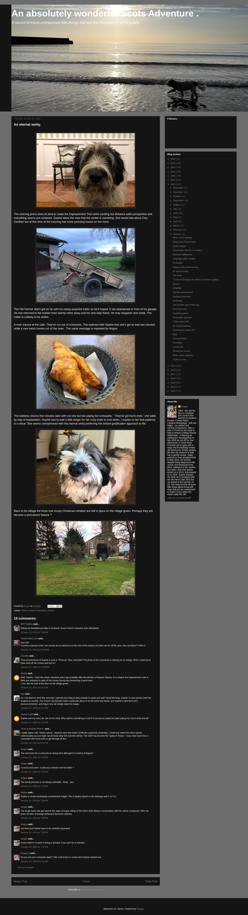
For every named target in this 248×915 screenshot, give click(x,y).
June (175, 213)
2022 (173, 176)
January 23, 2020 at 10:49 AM (35, 649)
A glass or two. (180, 359)
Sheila (24, 673)
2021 (173, 180)
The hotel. (177, 275)
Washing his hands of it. (184, 330)
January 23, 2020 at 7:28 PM (34, 818)
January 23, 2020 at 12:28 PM (35, 667)
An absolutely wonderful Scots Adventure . (105, 13)
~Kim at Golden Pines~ (32, 729)
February (177, 230)
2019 (173, 366)
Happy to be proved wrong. (185, 267)
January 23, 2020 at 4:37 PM (34, 722)
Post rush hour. (180, 309)
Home (86, 881)
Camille (24, 656)
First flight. (178, 342)
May (175, 217)
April (175, 221)
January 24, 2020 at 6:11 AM (34, 861)
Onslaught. (178, 263)
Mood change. (179, 246)
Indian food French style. (184, 242)
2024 (173, 167)
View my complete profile (179, 498)
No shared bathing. (182, 326)
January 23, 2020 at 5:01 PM (34, 743)
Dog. (175, 334)
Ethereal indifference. (183, 254)
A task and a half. (181, 321)
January (177, 234)
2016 (173, 378)
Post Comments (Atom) (92, 889)
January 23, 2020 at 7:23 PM (34, 757)
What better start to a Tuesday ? (188, 250)
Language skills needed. (184, 258)
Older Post (151, 881)
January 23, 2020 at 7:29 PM (34, 832)
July (175, 209)
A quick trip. (178, 347)
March (176, 225)
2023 (173, 171)
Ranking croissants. (182, 296)
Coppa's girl (27, 714)
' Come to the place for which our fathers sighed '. (196, 279)
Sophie (50, 610)
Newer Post (20, 881)
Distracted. (178, 300)
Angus (24, 749)
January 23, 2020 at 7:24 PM (34, 772)
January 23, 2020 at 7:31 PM (34, 847)
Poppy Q (25, 853)
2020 (173, 184)
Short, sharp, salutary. (183, 355)
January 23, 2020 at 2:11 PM (34, 687)
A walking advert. (181, 313)
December (178, 188)
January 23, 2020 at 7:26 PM (34, 800)
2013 (173, 391)
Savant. (176, 284)
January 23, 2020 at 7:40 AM (34, 632)
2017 (173, 374)
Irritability (177, 288)
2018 (173, 370)
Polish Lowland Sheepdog (33, 610)
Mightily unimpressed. (183, 292)
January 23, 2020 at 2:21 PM (34, 708)
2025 (173, 163)
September (178, 200)
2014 (173, 387)
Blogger (140, 909)
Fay (22, 694)
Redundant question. (182, 317)
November (178, 192)
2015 (173, 382)
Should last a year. (181, 351)
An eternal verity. (181, 271)
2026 (173, 159)
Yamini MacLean (29, 638)
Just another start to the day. (186, 305)
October (177, 196)
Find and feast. (180, 338)
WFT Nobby (27, 624)
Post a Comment (26, 867)
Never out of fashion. (182, 237)
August (176, 204)
